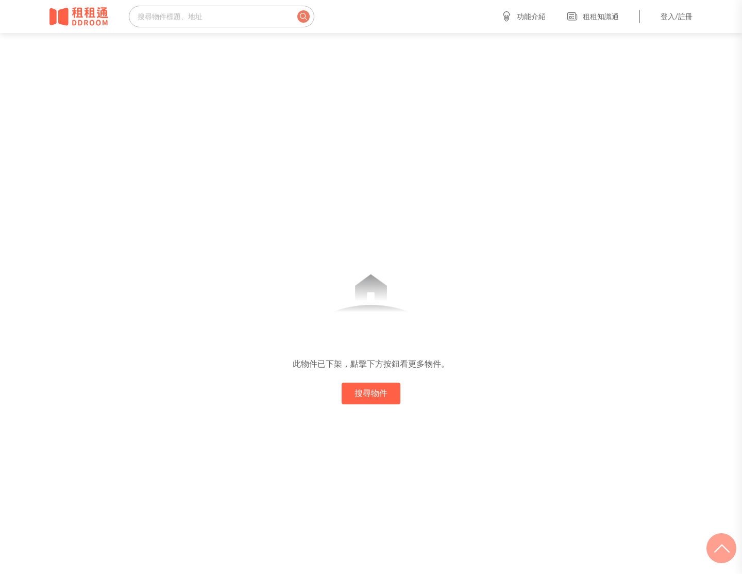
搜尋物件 (371, 393)
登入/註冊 (677, 16)
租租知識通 (592, 16)
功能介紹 (523, 16)
